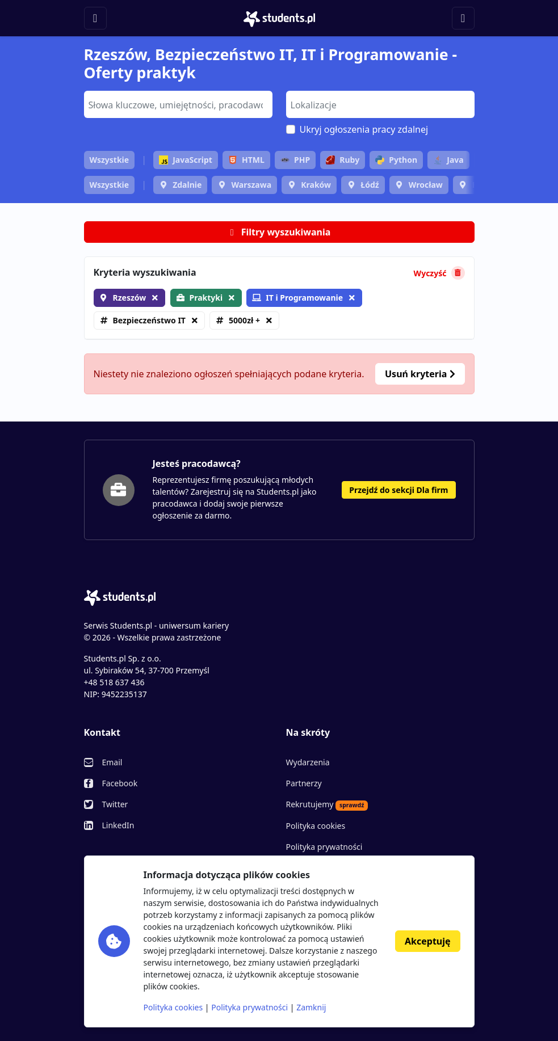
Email (112, 762)
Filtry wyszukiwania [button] (279, 232)
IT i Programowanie (297, 297)
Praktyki (206, 297)
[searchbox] (177, 104)
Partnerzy (304, 783)
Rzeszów (129, 297)
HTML (246, 159)
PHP (295, 159)
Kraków (316, 184)
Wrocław (426, 184)
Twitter (115, 804)
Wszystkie (109, 159)
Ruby (342, 159)
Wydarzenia (308, 762)
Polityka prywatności (324, 846)
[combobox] (178, 104)
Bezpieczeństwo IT (149, 320)
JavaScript (185, 159)
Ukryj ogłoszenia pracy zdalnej (364, 129)
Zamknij (311, 1007)
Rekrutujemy (327, 804)
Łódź (369, 184)
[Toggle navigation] (95, 18)
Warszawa (251, 184)
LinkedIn (118, 825)
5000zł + (244, 320)
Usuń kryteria (420, 374)
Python (396, 159)
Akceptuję (427, 941)
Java (448, 159)
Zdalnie (187, 184)
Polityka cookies (316, 825)
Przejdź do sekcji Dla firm (398, 489)
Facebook (120, 783)
